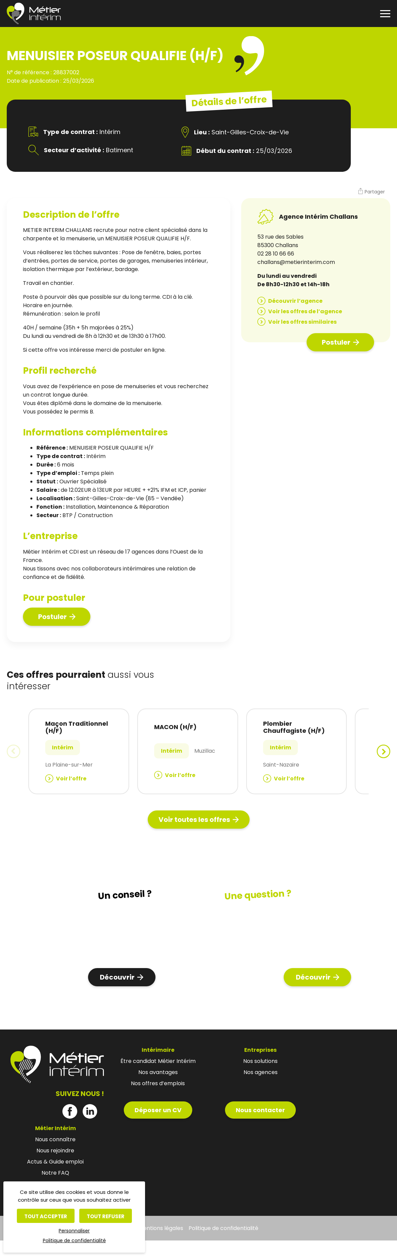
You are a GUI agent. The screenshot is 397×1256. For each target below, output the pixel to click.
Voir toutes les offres (194, 819)
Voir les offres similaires (302, 322)
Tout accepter (45, 1216)
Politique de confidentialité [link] (74, 1240)
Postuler (52, 616)
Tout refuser (105, 1216)
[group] (78, 751)
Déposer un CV (158, 1110)
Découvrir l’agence (295, 301)
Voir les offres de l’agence (305, 311)
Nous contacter (260, 1110)
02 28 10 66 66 (275, 254)
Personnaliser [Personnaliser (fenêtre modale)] (74, 1230)
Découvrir (117, 977)
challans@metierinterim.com (296, 262)
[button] (371, 192)
